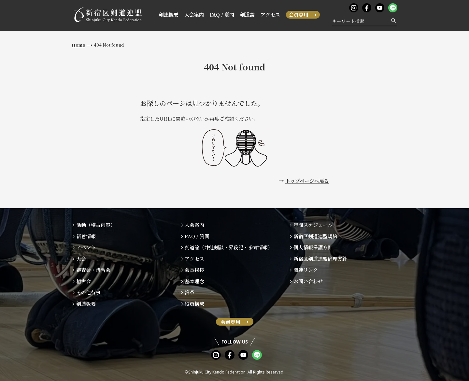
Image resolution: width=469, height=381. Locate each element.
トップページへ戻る (307, 180)
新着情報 (86, 236)
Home (78, 45)
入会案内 (194, 14)
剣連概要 (168, 14)
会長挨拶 (194, 269)
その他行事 (88, 292)
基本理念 (194, 281)
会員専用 (298, 14)
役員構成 (194, 303)
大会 (81, 258)
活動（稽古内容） (95, 224)
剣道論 (247, 14)
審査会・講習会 (93, 269)
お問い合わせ (308, 281)
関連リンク (305, 269)
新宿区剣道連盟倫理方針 (320, 258)
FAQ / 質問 (222, 14)
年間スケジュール (313, 224)
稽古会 (83, 281)
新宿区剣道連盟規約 (315, 236)
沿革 (189, 292)
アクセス (270, 14)
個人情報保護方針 (313, 247)
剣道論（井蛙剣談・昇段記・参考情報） (229, 247)
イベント (86, 247)
